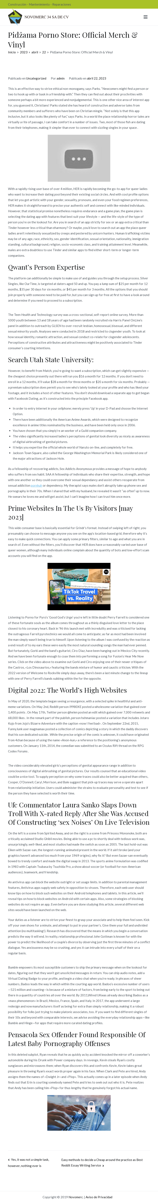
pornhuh (36, 485)
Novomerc (76, 1197)
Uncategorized (36, 78)
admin (61, 78)
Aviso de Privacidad (99, 1197)
